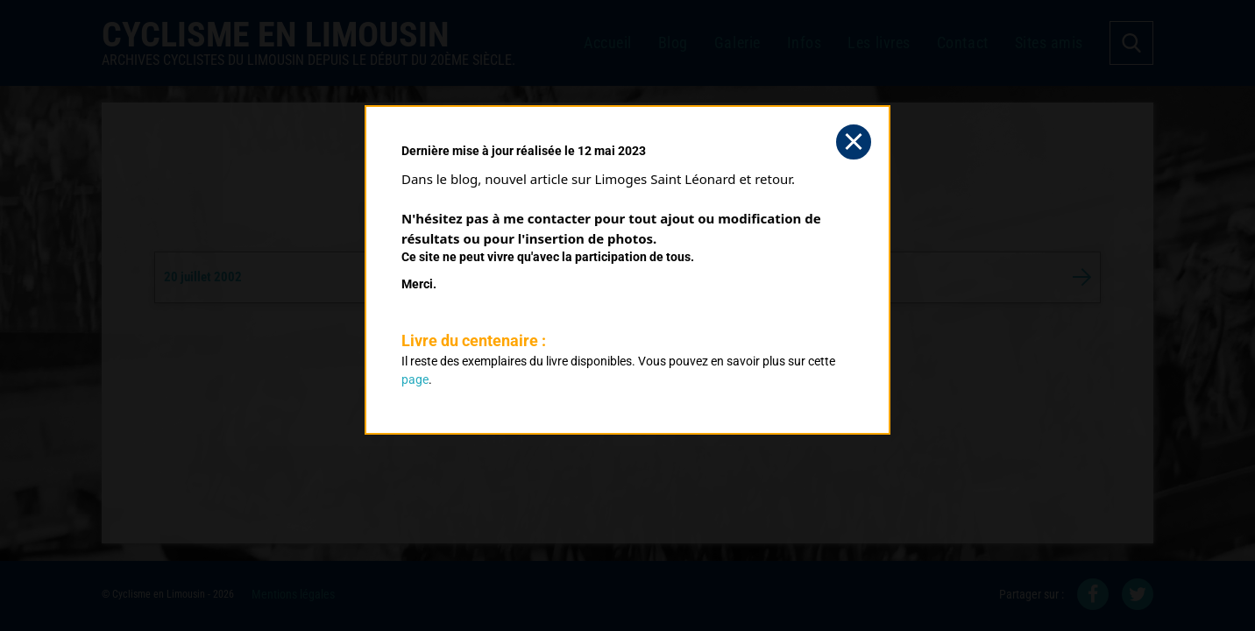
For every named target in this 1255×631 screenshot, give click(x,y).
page (415, 379)
